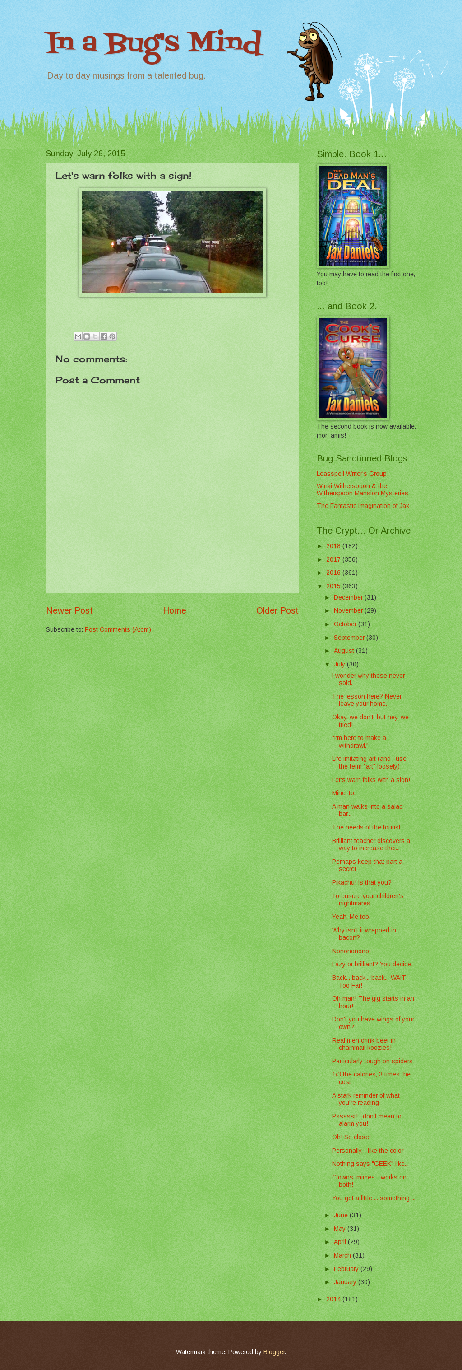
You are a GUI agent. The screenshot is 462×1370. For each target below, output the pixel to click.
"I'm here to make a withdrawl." (359, 742)
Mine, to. (344, 793)
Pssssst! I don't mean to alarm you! (367, 1120)
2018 (334, 546)
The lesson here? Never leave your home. (367, 700)
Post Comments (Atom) (118, 629)
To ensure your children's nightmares (368, 900)
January (346, 1282)
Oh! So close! (351, 1137)
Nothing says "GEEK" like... (370, 1163)
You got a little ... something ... (374, 1198)
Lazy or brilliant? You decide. (372, 964)
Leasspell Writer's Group (352, 474)
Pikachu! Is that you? (362, 882)
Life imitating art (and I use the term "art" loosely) (369, 762)
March (343, 1255)
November (349, 610)
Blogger (274, 1352)
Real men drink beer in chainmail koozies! (364, 1044)
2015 (334, 586)
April (341, 1242)
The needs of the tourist (366, 827)
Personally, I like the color (367, 1150)
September (350, 637)
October (346, 624)
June (342, 1215)
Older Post (277, 610)
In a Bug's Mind (154, 44)
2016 (334, 572)
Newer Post (69, 610)
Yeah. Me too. (351, 916)
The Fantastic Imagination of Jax (363, 506)
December (349, 597)
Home (174, 610)
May (340, 1229)
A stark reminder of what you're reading (366, 1099)
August (345, 651)
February (347, 1269)
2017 (334, 559)
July (340, 664)
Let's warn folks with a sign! (371, 780)
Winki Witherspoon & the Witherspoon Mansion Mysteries (362, 490)
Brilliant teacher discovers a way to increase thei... (371, 845)
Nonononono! (351, 951)
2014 (334, 1299)
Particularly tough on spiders (372, 1061)
